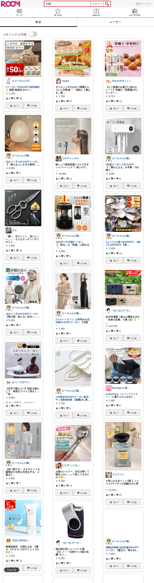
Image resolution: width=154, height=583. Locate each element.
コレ (16, 106)
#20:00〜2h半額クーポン (69, 242)
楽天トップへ (144, 3)
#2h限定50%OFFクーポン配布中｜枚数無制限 (72, 398)
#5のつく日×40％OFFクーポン (22, 161)
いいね (33, 106)
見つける (57, 12)
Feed (19, 12)
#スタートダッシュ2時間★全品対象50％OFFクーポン (72, 321)
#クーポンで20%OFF (17, 87)
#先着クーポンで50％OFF (120, 164)
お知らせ (96, 12)
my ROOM (135, 12)
